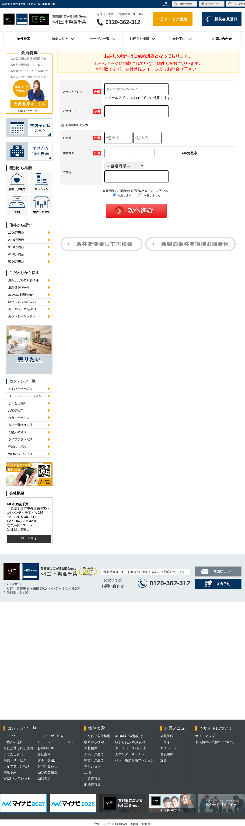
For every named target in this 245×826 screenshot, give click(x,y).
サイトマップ (205, 736)
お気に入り (211, 4)
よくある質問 (17, 403)
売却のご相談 (17, 446)
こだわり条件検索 (97, 736)
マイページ (168, 748)
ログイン (166, 742)
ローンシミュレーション (25, 396)
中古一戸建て (41, 212)
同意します (122, 195)
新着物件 (90, 748)
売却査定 (44, 778)
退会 (163, 760)
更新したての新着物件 (23, 280)
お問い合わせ (222, 39)
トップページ (13, 736)
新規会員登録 (226, 19)
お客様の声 (15, 410)
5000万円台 (16, 261)
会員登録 (166, 736)
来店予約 (10, 772)
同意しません (150, 195)
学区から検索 (94, 742)
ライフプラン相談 (20, 439)
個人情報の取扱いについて (214, 742)
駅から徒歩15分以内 (22, 302)
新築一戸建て (17, 189)
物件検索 (23, 39)
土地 (17, 212)
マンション (42, 189)
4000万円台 (16, 254)
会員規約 (166, 754)
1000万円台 (16, 232)
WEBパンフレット (20, 454)
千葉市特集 (92, 778)
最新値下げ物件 (18, 287)
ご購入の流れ (17, 432)
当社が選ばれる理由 (21, 425)
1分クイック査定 (172, 19)
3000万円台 (16, 247)
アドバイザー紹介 (20, 388)
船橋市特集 (92, 784)
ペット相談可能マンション (134, 760)
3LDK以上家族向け (21, 294)
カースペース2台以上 (22, 309)
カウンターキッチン (21, 316)
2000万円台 (16, 240)
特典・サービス (18, 417)
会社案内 (44, 754)
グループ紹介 (47, 760)
